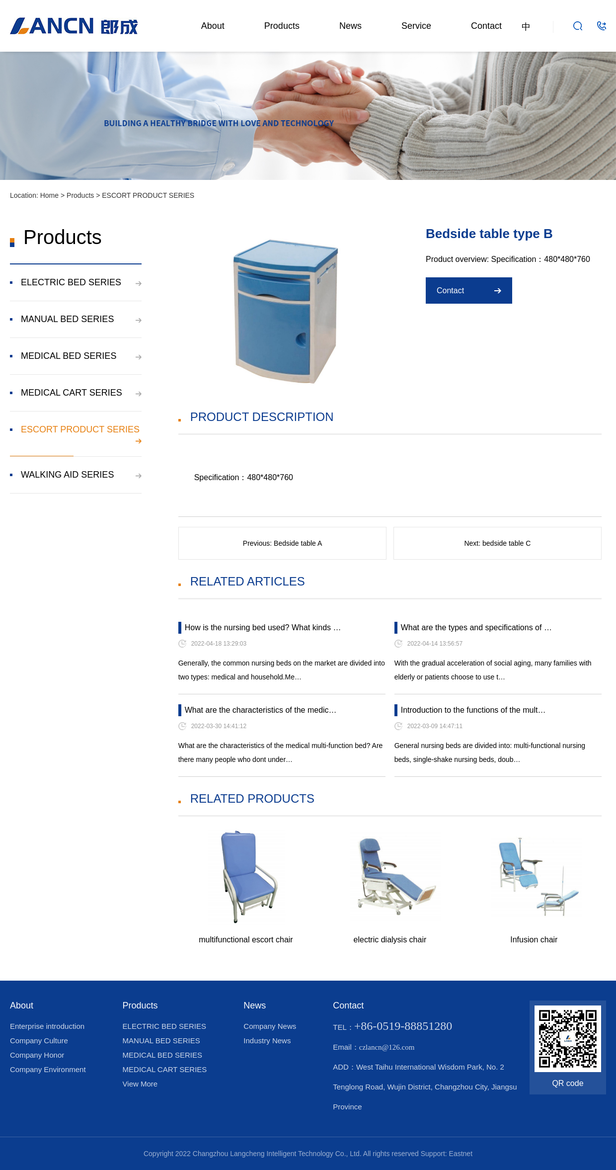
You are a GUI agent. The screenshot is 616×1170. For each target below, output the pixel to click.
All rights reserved (391, 1154)
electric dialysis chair (390, 939)
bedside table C (506, 543)
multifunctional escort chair (246, 939)
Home (49, 195)
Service (416, 26)
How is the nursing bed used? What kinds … (263, 627)
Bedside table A (298, 543)
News (350, 26)
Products (282, 26)
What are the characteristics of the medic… (261, 710)
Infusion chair (533, 939)
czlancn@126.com (387, 1047)
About (213, 26)
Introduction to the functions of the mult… (473, 710)
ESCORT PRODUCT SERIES (148, 195)
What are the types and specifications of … (476, 627)
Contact (486, 26)
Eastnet (460, 1154)
